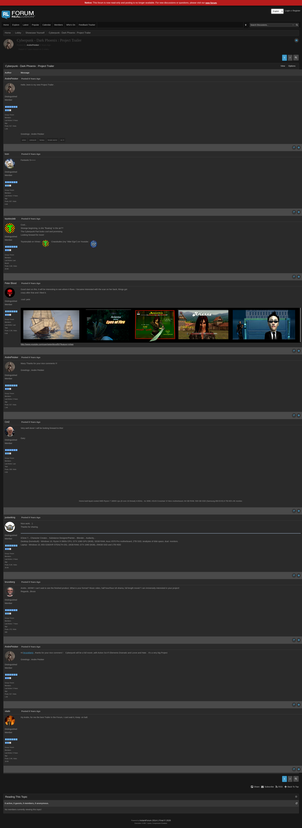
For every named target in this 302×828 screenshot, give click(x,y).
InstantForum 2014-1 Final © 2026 (155, 820)
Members (59, 25)
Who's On (71, 25)
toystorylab (10, 218)
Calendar (46, 25)
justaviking (10, 517)
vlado (7, 711)
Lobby (18, 33)
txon (7, 154)
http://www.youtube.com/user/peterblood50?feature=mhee (47, 344)
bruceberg (10, 582)
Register (296, 11)
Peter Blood (11, 283)
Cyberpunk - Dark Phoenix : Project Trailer (70, 33)
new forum (211, 3)
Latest (25, 25)
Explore (16, 25)
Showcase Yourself (34, 33)
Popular (35, 25)
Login (287, 11)
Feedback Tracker (87, 25)
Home (6, 25)
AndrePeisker (33, 45)
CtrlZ (7, 422)
